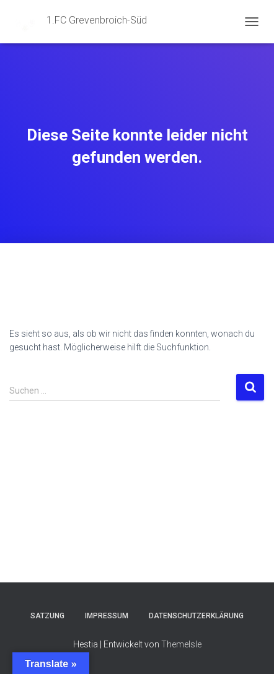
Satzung (47, 615)
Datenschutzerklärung (196, 615)
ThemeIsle (181, 644)
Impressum (106, 615)
